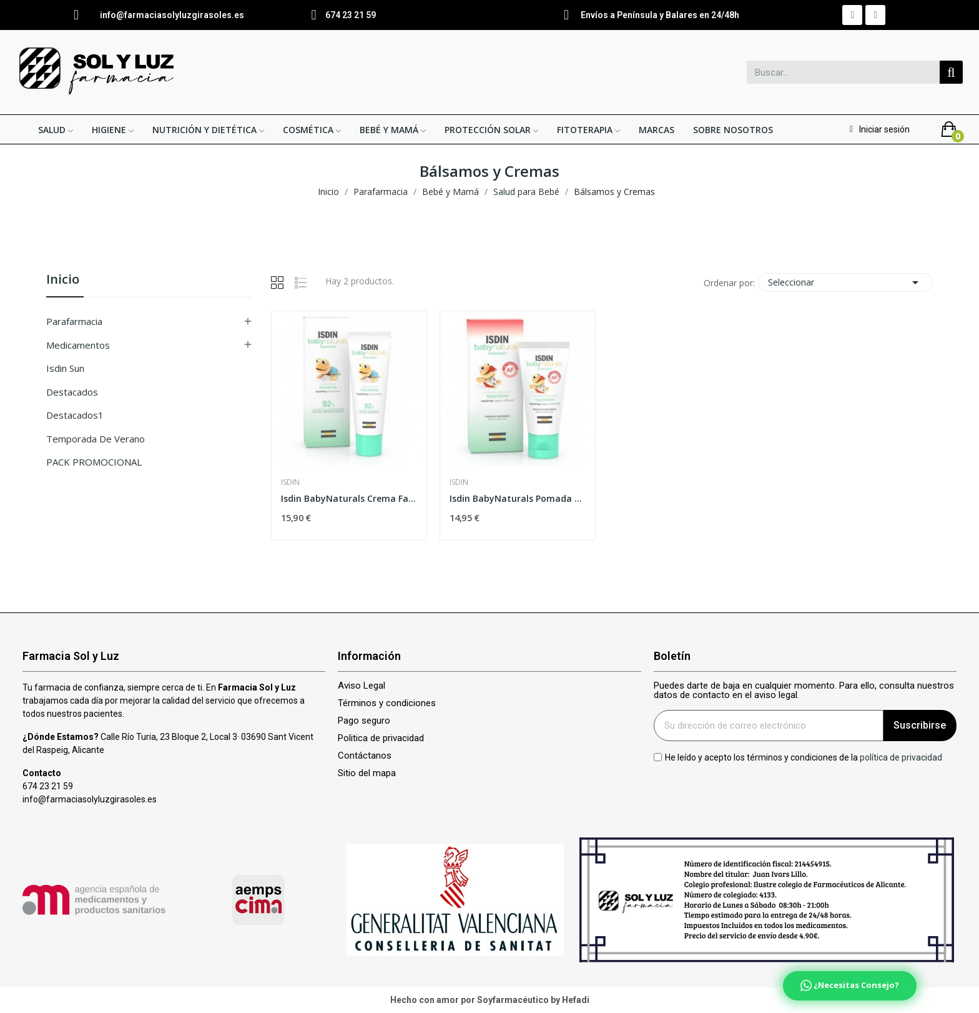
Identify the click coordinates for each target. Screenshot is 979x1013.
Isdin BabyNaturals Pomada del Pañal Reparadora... (518, 498)
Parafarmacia (74, 321)
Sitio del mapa (367, 773)
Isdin (290, 482)
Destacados (72, 392)
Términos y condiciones (387, 703)
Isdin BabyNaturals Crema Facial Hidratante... (349, 498)
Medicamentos (78, 345)
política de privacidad (901, 757)
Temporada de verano (95, 438)
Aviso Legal (361, 686)
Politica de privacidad (381, 738)
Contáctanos (364, 756)
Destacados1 (75, 415)
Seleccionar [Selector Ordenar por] (845, 282)
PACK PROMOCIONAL (94, 462)
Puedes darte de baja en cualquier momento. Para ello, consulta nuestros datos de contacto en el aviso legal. (804, 690)
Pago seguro (364, 721)
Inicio (62, 280)
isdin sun (65, 368)
